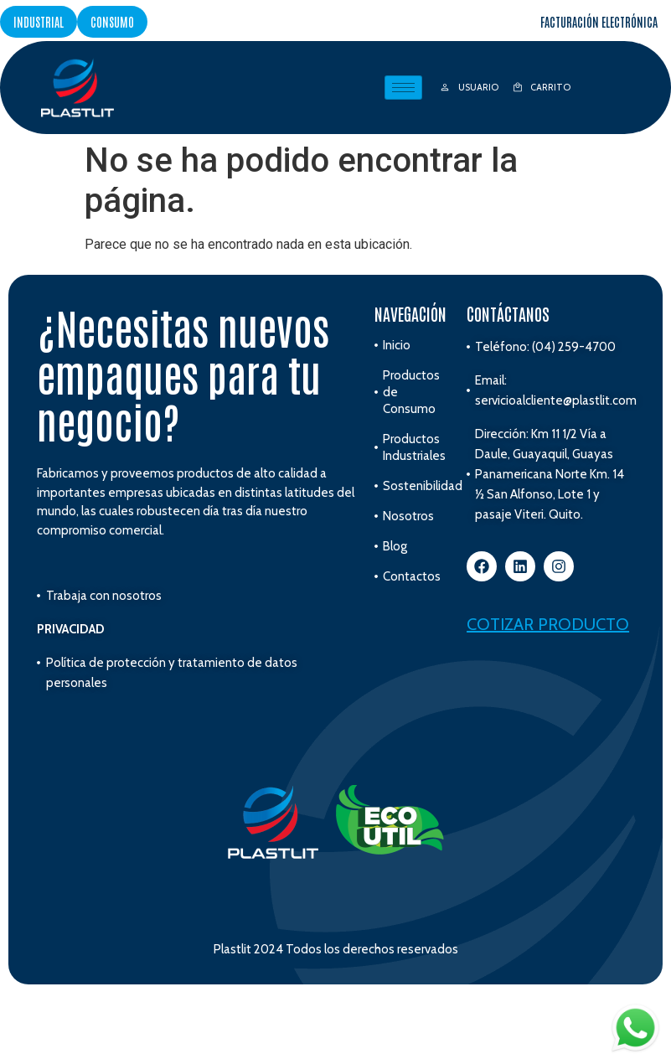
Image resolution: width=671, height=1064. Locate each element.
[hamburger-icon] (403, 87)
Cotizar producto (548, 624)
